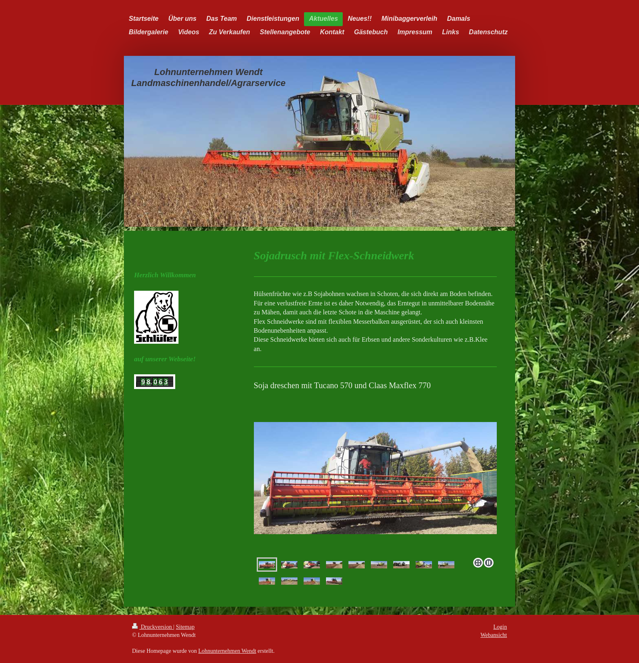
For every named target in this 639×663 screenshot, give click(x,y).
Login (500, 627)
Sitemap (185, 627)
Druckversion (152, 627)
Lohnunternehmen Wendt (227, 651)
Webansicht (493, 635)
